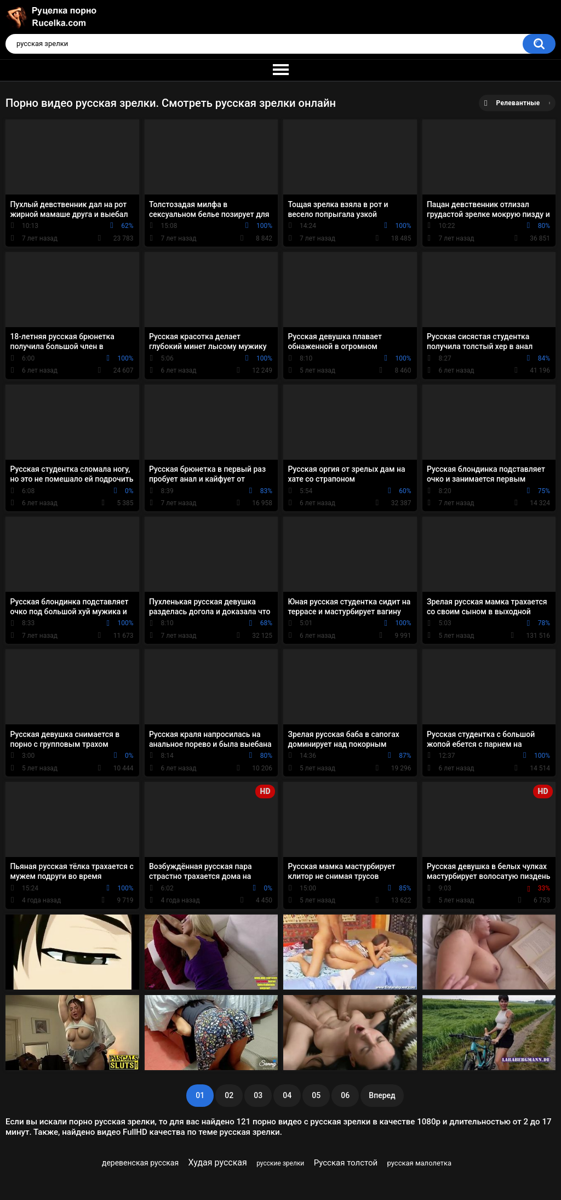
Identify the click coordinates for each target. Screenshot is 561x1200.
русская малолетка (419, 1163)
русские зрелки (280, 1163)
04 (287, 1095)
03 (258, 1095)
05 (316, 1095)
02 (229, 1095)
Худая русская (217, 1162)
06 (345, 1095)
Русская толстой (345, 1163)
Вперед (382, 1095)
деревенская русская (140, 1162)
